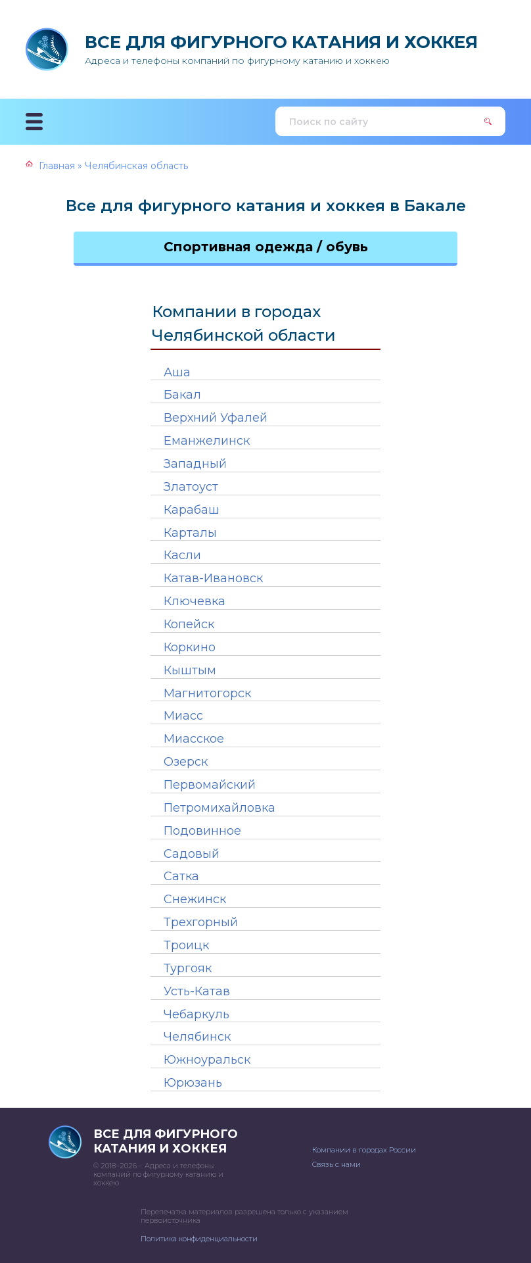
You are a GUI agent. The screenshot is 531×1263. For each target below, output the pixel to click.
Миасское (194, 738)
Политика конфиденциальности (199, 1238)
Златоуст (191, 487)
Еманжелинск (207, 440)
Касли (182, 555)
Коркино (190, 647)
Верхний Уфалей (215, 417)
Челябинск (197, 1036)
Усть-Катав (197, 991)
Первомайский (210, 785)
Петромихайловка (219, 808)
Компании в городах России (364, 1149)
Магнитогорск (207, 693)
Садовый (191, 854)
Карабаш (191, 510)
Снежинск (195, 899)
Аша (177, 372)
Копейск (189, 624)
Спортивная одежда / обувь (266, 247)
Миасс (183, 715)
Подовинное (202, 831)
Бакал (182, 394)
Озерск (186, 762)
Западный (195, 464)
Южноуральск (207, 1059)
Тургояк (188, 968)
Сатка (181, 876)
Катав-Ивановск (213, 578)
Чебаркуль (196, 1014)
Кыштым (190, 670)
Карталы (190, 533)
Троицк (186, 945)
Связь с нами (336, 1164)
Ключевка (194, 601)
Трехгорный (201, 922)
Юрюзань (193, 1083)
